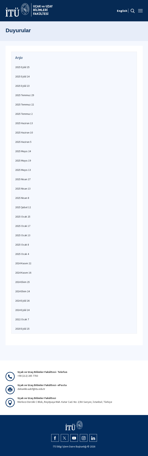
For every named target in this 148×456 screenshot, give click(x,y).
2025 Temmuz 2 (24, 114)
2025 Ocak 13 (22, 235)
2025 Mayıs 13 (23, 170)
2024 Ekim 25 (22, 282)
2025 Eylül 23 (22, 86)
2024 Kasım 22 (23, 263)
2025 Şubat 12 (23, 207)
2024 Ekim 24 (22, 291)
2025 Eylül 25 (22, 67)
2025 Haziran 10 (24, 132)
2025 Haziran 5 (23, 142)
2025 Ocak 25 (22, 216)
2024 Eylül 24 (22, 310)
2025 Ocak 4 (22, 254)
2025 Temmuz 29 (24, 95)
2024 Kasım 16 (23, 272)
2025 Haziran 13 (24, 123)
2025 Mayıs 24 (23, 151)
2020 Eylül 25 (22, 328)
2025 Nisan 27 (22, 179)
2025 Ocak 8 (22, 244)
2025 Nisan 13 (22, 188)
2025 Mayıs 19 (23, 160)
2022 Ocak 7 (22, 319)
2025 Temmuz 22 (24, 104)
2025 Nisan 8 (22, 198)
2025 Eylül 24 (22, 76)
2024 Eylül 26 (22, 300)
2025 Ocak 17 (22, 226)
